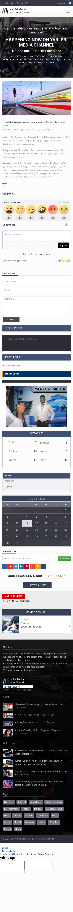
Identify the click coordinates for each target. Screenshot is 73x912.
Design (17, 815)
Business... (26, 623)
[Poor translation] (11, 858)
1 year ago (46, 129)
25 (26, 536)
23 (7, 536)
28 (56, 536)
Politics (13, 451)
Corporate (43, 815)
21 (56, 530)
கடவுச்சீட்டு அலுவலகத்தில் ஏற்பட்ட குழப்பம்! (37, 714)
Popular (9, 487)
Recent (8, 475)
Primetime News (54, 802)
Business (44, 442)
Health (43, 451)
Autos (7, 822)
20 (46, 530)
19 (36, 530)
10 (17, 523)
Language (60, 3)
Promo (26, 809)
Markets (29, 815)
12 (36, 523)
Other (43, 460)
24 (17, 536)
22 (65, 530)
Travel (12, 460)
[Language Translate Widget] (18, 686)
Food (6, 815)
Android (22, 802)
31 (17, 543)
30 (7, 543)
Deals (55, 815)
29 (65, 536)
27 (46, 536)
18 (26, 530)
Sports (7, 829)
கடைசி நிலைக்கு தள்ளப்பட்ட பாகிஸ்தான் (35, 722)
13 (46, 523)
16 (7, 530)
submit (11, 319)
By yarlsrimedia (11, 129)
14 (56, 523)
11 (26, 523)
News (12, 442)
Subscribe (64, 558)
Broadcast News (54, 809)
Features (9, 481)
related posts (54, 576)
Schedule (54, 822)
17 (17, 530)
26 (36, 536)
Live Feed (8, 802)
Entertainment (11, 809)
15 (65, 523)
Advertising (35, 802)
